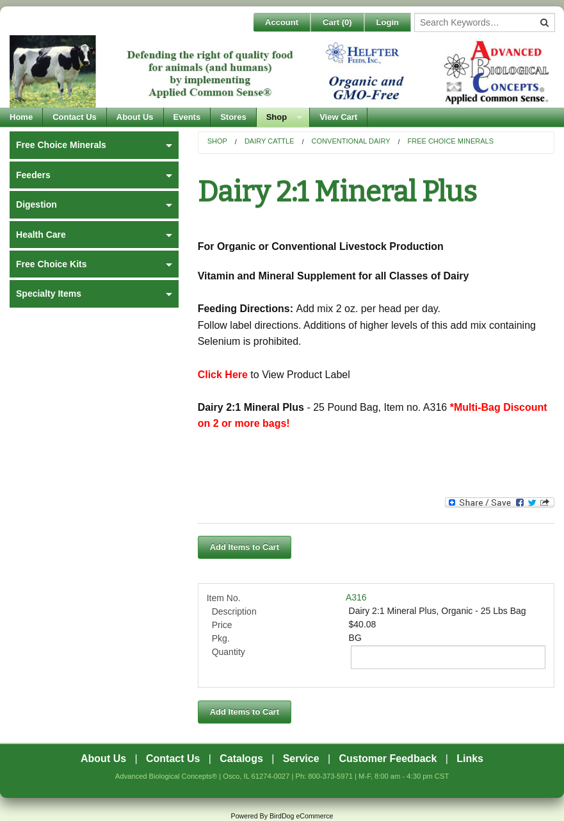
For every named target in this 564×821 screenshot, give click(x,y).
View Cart (338, 117)
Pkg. (221, 638)
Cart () (337, 22)
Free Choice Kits (51, 264)
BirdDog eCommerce (302, 816)
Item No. (224, 598)
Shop (276, 117)
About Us (135, 117)
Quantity (228, 652)
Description (234, 611)
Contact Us (74, 117)
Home (21, 117)
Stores (233, 117)
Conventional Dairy (351, 141)
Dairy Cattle (269, 141)
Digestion (36, 204)
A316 (356, 597)
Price (222, 625)
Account (281, 22)
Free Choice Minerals (451, 141)
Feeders (33, 175)
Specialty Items (48, 293)
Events (187, 117)
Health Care (41, 234)
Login (387, 22)
